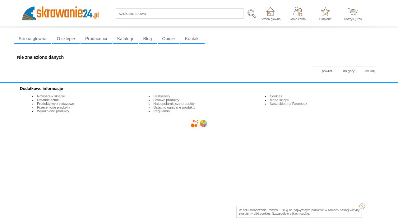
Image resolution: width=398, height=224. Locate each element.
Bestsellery (161, 96)
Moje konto (298, 19)
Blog (147, 38)
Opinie (168, 38)
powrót (327, 71)
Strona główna (270, 19)
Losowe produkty (166, 100)
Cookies (276, 96)
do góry (348, 71)
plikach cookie (299, 213)
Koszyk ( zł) (353, 19)
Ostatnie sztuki (48, 100)
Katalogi (125, 38)
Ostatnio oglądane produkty (174, 107)
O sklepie (66, 38)
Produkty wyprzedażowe (55, 103)
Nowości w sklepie (51, 96)
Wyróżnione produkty (53, 111)
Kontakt (192, 38)
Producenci (96, 38)
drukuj (370, 71)
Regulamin (161, 111)
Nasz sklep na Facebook (288, 103)
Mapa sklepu (279, 100)
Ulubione (325, 19)
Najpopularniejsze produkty (174, 103)
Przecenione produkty (53, 107)
